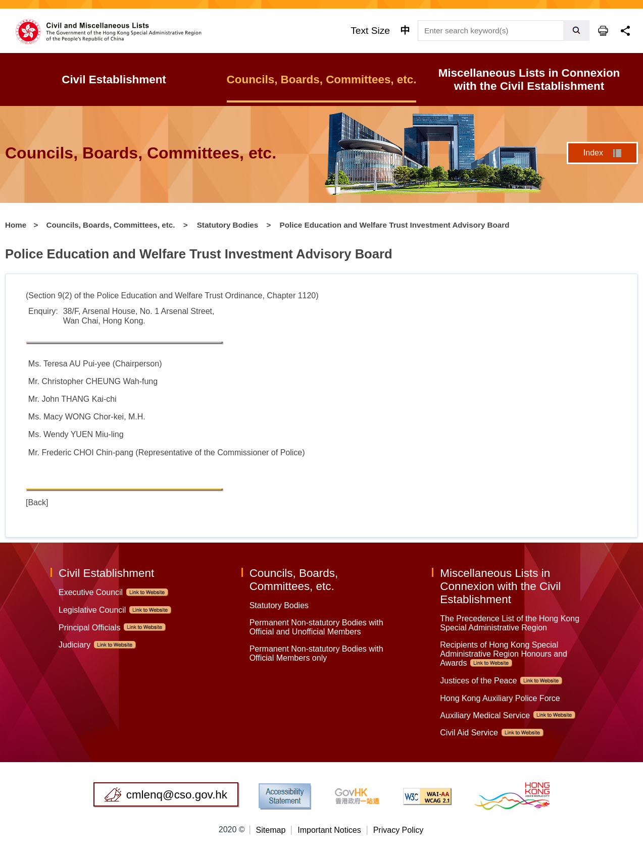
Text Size (370, 30)
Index (593, 152)
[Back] (37, 502)
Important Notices (329, 830)
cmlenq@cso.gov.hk (176, 794)
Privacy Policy (398, 830)
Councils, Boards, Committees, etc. (110, 225)
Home (15, 225)
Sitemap (271, 830)
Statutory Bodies (228, 225)
